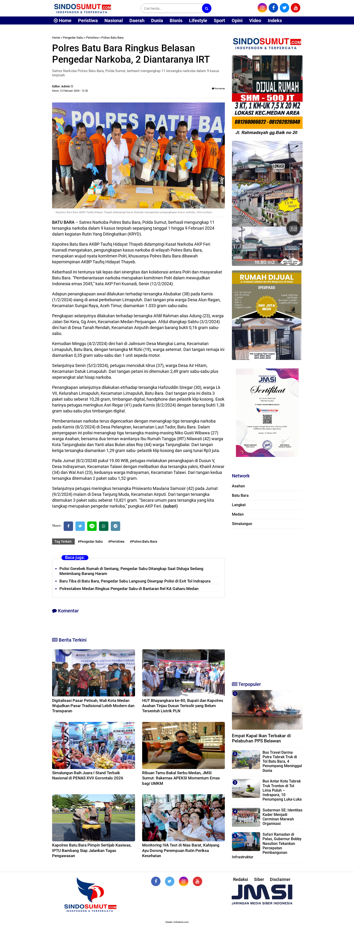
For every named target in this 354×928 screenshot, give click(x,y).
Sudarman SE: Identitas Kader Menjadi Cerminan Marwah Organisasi (282, 817)
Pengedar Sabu (73, 37)
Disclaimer (280, 879)
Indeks (275, 20)
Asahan (238, 486)
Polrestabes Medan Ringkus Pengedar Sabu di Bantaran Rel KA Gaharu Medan (128, 588)
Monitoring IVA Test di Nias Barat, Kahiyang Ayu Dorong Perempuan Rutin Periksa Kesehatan (180, 850)
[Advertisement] (267, 603)
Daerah (136, 20)
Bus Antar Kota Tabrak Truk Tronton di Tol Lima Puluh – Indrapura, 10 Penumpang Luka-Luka (282, 790)
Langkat (239, 505)
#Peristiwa (116, 541)
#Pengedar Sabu (90, 541)
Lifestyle (198, 20)
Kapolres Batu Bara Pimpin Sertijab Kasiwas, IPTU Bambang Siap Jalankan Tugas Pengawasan (92, 850)
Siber (259, 879)
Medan (238, 514)
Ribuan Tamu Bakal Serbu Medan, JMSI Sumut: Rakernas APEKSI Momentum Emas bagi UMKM (181, 778)
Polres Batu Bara (112, 37)
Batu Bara (240, 495)
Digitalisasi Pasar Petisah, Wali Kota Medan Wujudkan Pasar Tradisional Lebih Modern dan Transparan (93, 705)
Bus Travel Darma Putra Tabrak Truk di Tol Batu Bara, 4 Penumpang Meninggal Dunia (282, 761)
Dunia (157, 20)
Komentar (218, 88)
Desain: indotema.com (177, 922)
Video (255, 20)
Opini (237, 20)
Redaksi (240, 879)
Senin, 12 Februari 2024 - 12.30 (70, 90)
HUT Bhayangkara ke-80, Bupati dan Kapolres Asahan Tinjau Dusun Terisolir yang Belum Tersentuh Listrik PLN (182, 705)
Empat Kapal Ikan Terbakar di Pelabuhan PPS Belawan (261, 738)
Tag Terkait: (63, 541)
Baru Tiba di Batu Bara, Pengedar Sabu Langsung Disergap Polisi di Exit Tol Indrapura (134, 581)
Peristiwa (88, 20)
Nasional (113, 20)
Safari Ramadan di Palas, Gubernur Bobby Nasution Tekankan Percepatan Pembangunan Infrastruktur (266, 845)
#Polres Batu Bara (143, 541)
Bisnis (176, 20)
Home (62, 20)
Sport (219, 20)
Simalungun (242, 523)
